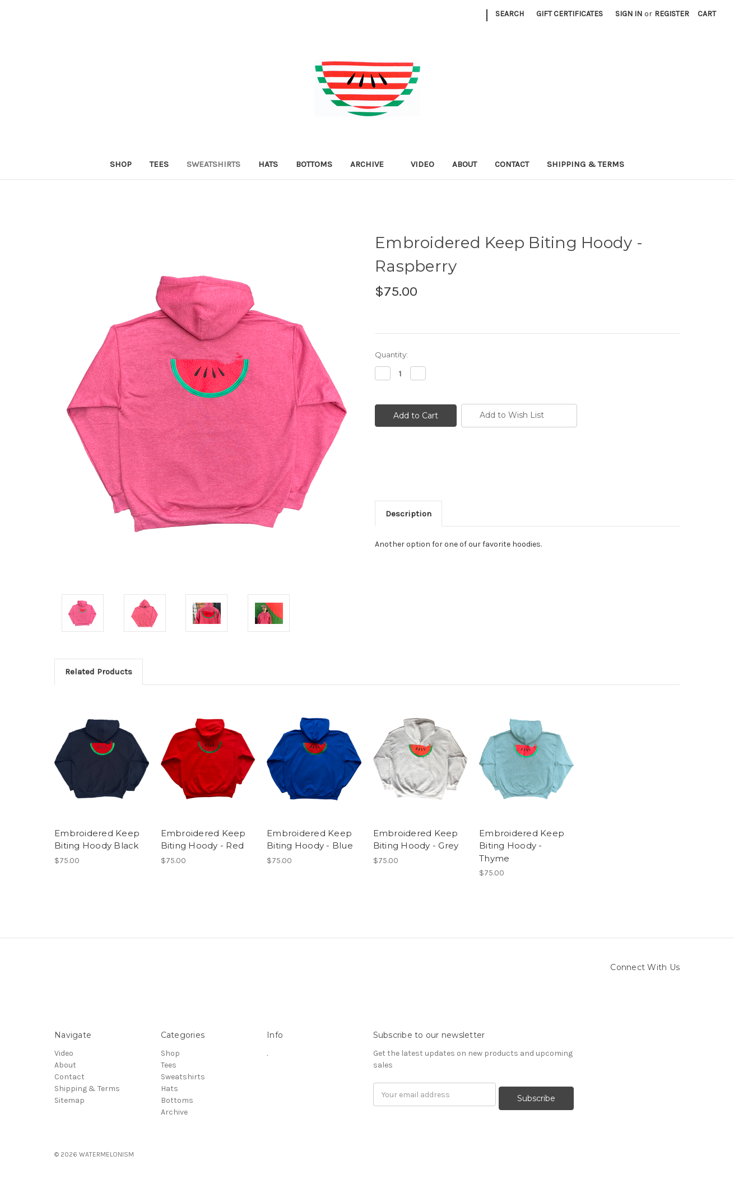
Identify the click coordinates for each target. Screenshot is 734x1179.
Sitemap (69, 1100)
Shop (121, 164)
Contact (512, 164)
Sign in (628, 13)
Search (509, 13)
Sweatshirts (213, 164)
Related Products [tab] (98, 672)
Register (671, 13)
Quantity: (391, 354)
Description (408, 514)
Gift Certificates (569, 13)
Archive (371, 164)
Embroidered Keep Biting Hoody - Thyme (521, 846)
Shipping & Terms (585, 164)
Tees (159, 164)
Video (422, 164)
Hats (268, 164)
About (464, 164)
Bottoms (314, 164)
